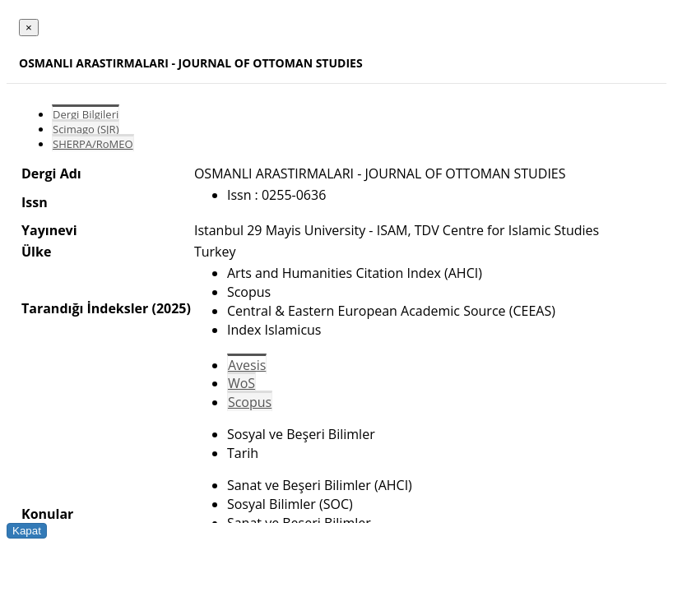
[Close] (29, 27)
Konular (47, 514)
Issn (34, 202)
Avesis (247, 365)
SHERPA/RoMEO (93, 143)
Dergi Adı (51, 173)
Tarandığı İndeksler (84, 308)
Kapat (26, 531)
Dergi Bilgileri (85, 114)
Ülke (36, 252)
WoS (241, 383)
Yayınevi (49, 230)
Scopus (250, 402)
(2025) (170, 308)
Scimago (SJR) (85, 129)
